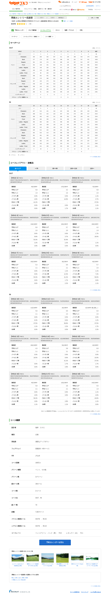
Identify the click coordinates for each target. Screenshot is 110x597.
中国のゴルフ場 (21, 14)
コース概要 (48, 36)
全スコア (18, 168)
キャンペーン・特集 (30, 9)
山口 (20, 577)
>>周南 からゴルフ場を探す (19, 580)
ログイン (98, 6)
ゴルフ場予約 (16, 9)
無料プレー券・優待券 (45, 9)
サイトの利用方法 (74, 592)
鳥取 (23, 577)
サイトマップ (84, 592)
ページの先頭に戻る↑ (95, 156)
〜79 (36, 168)
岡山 (13, 577)
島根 (26, 577)
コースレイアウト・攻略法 (30, 36)
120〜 (92, 168)
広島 (16, 577)
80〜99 (55, 168)
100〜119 (73, 168)
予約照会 (90, 9)
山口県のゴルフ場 (31, 14)
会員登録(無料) (90, 6)
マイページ (97, 9)
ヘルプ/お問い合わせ (95, 592)
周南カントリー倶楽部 (52, 14)
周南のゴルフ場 (41, 14)
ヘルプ (75, 2)
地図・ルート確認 (68, 21)
